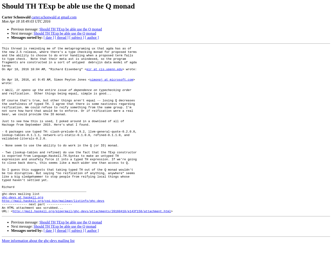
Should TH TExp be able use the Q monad (70, 29)
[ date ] (49, 37)
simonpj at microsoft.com (111, 86)
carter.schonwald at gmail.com (54, 17)
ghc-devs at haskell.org (22, 228)
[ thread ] (61, 37)
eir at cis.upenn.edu (104, 74)
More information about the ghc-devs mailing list (38, 274)
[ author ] (92, 37)
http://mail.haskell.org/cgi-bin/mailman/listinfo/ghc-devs (53, 232)
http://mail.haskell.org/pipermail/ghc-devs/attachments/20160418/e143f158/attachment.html (92, 244)
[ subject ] (76, 37)
